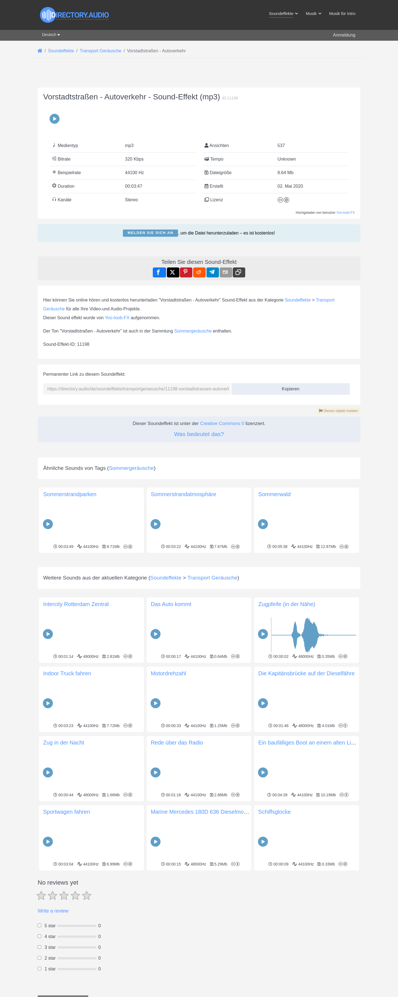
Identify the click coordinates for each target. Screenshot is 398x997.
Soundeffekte (298, 300)
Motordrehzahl (168, 673)
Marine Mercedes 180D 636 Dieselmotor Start (207, 812)
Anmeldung (344, 35)
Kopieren (288, 387)
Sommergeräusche (193, 331)
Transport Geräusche (212, 578)
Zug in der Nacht (63, 743)
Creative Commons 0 (222, 423)
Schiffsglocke (274, 812)
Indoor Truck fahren (67, 673)
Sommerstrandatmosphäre (183, 494)
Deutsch (49, 34)
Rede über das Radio (177, 743)
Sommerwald (274, 494)
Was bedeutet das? (199, 434)
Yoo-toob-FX (345, 213)
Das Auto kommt (171, 604)
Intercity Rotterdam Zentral (76, 604)
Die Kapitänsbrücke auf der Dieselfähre (306, 673)
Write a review (53, 911)
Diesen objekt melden (338, 411)
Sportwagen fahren (66, 812)
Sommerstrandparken (69, 494)
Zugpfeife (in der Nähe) (286, 604)
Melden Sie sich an (150, 233)
